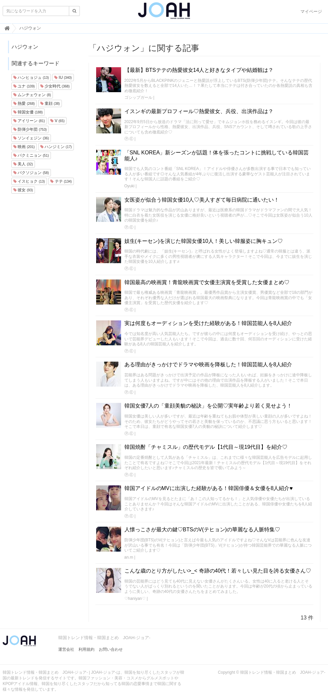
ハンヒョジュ (31, 77)
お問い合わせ (111, 649)
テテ (61, 181)
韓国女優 (28, 112)
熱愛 (24, 103)
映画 (24, 146)
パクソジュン (31, 172)
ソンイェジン (31, 138)
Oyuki (129, 186)
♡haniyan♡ (135, 598)
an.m (128, 557)
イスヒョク (29, 181)
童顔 (50, 103)
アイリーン (29, 120)
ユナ (24, 86)
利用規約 (86, 649)
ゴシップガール (138, 97)
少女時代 (55, 86)
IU (63, 77)
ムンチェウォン (32, 94)
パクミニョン (31, 155)
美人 (23, 164)
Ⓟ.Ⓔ (128, 138)
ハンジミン (56, 146)
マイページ (311, 11)
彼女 (23, 190)
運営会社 (66, 649)
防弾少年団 (30, 129)
